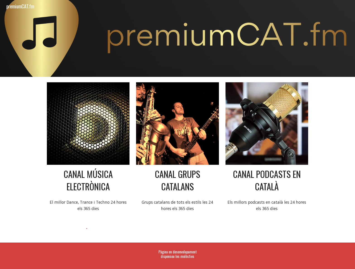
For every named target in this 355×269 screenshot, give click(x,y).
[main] (88, 180)
